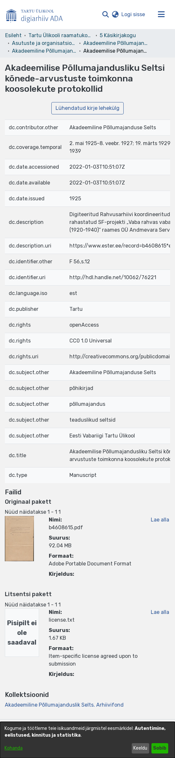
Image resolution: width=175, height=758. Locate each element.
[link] (64, 705)
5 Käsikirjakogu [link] (118, 35)
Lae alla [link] (160, 520)
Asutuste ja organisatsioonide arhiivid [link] (44, 43)
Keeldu (140, 748)
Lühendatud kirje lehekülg (87, 108)
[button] (105, 14)
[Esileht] (37, 14)
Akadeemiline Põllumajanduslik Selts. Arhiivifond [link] (44, 51)
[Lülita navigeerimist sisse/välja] (161, 14)
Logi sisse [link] (133, 14)
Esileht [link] (13, 35)
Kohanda (14, 748)
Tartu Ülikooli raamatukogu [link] (60, 35)
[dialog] (87, 740)
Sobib (159, 748)
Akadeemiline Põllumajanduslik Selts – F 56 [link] (115, 43)
